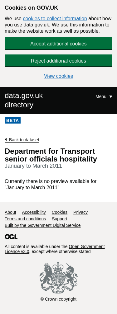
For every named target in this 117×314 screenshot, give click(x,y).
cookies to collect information (55, 18)
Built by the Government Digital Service (43, 225)
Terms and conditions (25, 218)
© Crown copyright (58, 299)
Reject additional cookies (58, 60)
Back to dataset (24, 139)
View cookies (58, 76)
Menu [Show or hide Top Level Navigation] (101, 96)
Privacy (80, 212)
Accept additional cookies (58, 43)
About (10, 212)
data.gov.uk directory (24, 100)
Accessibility (34, 212)
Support (59, 218)
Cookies (60, 212)
